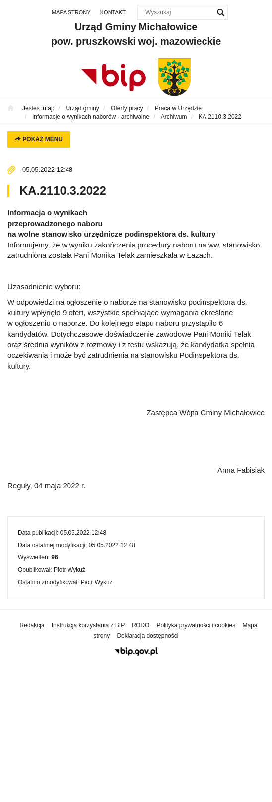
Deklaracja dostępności (147, 635)
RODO (140, 625)
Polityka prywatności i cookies (196, 625)
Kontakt (113, 12)
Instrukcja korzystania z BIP (88, 625)
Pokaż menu (39, 139)
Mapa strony (71, 12)
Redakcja (32, 625)
